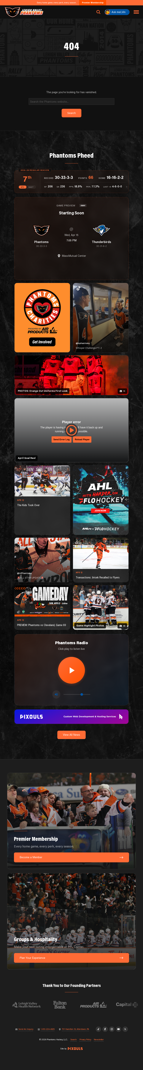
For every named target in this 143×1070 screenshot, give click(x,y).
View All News (71, 734)
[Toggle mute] (56, 694)
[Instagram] (112, 1029)
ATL (22, 187)
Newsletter (99, 1040)
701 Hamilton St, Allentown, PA (75, 1029)
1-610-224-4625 (48, 1029)
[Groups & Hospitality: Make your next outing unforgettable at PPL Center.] (71, 921)
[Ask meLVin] (117, 12)
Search (73, 1040)
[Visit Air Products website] (96, 1004)
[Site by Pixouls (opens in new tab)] (75, 1048)
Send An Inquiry (25, 1029)
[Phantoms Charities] (42, 317)
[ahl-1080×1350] (100, 500)
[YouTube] (118, 1029)
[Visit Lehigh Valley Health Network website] (29, 1004)
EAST (31, 187)
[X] (125, 1029)
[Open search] (98, 12)
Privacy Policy (85, 1040)
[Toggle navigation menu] (136, 12)
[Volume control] (76, 694)
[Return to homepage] (23, 12)
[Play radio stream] (71, 670)
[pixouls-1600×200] (71, 716)
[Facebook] (105, 1029)
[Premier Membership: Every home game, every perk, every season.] (71, 821)
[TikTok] (98, 1029)
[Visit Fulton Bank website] (62, 1004)
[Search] (72, 101)
